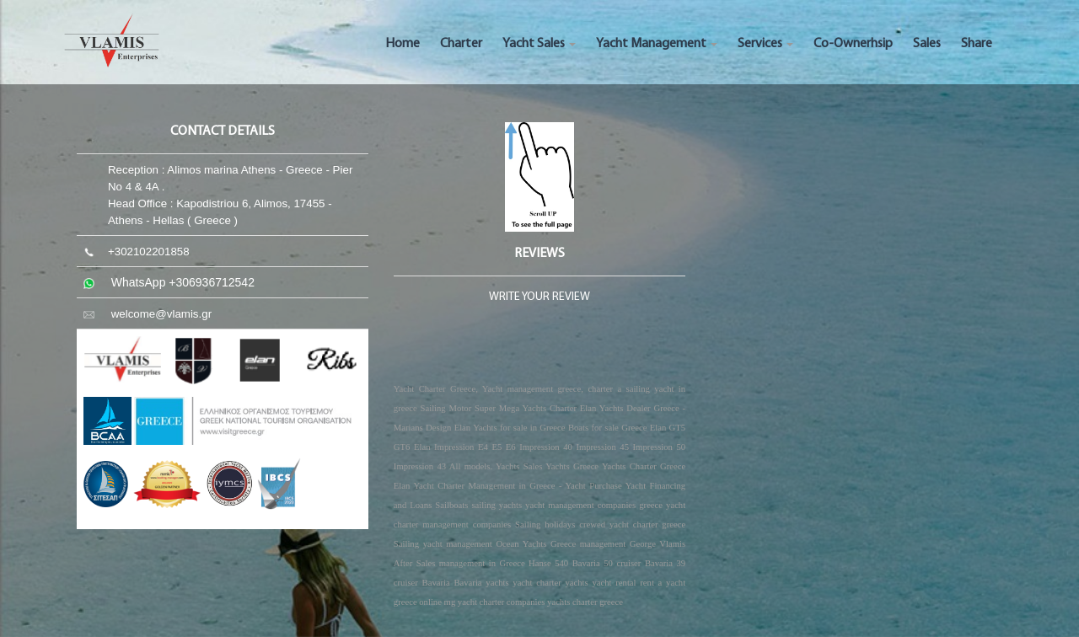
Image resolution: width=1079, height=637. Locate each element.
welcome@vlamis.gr (161, 314)
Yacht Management (656, 44)
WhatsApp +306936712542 (183, 282)
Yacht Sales (539, 44)
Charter (461, 44)
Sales (927, 44)
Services (765, 44)
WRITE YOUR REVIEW (539, 297)
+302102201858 (149, 251)
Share (976, 44)
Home (402, 44)
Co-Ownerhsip (853, 44)
